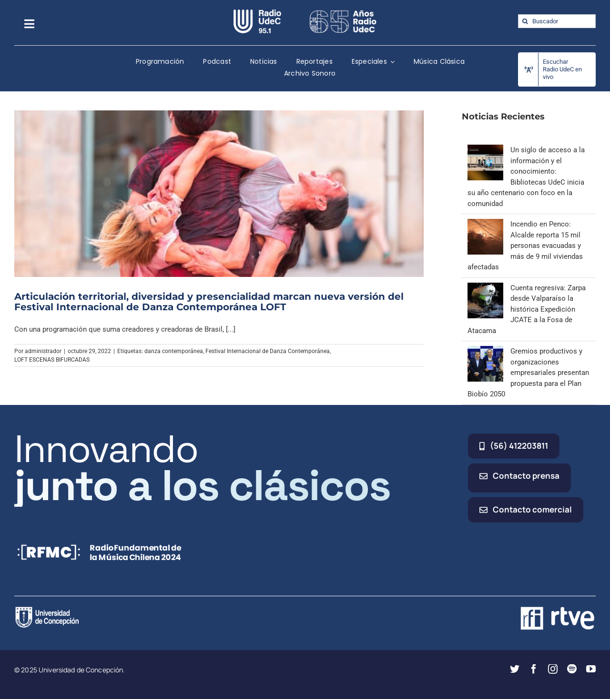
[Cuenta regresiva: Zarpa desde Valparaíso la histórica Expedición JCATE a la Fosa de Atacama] (485, 288)
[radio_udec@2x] (257, 13)
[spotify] (572, 669)
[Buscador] (557, 21)
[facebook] (534, 669)
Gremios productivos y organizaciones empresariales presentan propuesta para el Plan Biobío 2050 (528, 372)
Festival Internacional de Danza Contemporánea (267, 351)
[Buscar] (525, 21)
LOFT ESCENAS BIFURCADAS (52, 359)
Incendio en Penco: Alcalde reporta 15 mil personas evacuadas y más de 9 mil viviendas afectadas (525, 245)
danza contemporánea (173, 351)
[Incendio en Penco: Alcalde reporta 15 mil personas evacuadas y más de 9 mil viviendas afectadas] (485, 224)
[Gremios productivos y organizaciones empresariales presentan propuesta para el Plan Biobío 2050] (485, 351)
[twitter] (514, 669)
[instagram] (553, 669)
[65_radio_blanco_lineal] (343, 13)
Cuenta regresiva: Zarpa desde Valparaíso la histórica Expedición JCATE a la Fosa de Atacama (527, 309)
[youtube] (591, 669)
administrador (43, 351)
